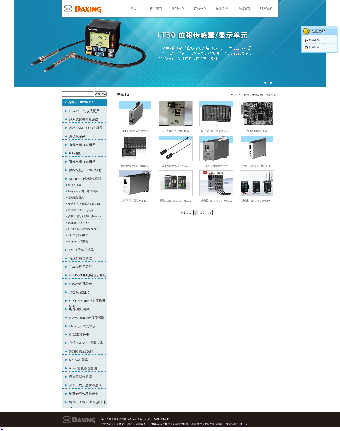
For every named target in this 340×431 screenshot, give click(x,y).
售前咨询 (314, 40)
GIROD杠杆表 (79, 334)
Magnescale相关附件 (79, 222)
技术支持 (222, 8)
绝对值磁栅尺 (76, 197)
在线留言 (244, 8)
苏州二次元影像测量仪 (85, 385)
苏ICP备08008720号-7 (160, 418)
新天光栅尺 (163, 424)
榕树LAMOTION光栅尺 (86, 128)
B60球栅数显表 (179, 424)
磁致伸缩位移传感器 (83, 393)
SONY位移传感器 (213, 424)
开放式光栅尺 (231, 424)
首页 (134, 8)
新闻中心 (178, 8)
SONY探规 (150, 424)
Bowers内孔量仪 (80, 284)
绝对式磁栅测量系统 (83, 119)
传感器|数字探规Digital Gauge (84, 203)
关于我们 (156, 8)
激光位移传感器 (80, 377)
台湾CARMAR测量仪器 (86, 343)
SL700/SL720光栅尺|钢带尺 (83, 228)
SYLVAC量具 (78, 360)
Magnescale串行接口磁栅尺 (83, 191)
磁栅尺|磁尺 (75, 184)
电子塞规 (119, 424)
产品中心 (200, 8)
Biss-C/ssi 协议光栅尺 (84, 111)
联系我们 (266, 8)
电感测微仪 (195, 424)
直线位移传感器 (80, 258)
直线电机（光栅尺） (83, 161)
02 (170, 43)
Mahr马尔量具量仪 (82, 326)
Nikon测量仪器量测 (83, 368)
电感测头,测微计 (81, 309)
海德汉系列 (77, 136)
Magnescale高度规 (78, 241)
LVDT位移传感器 (81, 250)
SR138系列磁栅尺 (78, 235)
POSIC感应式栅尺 (82, 351)
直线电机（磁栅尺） (83, 145)
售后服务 (314, 46)
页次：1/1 (205, 212)
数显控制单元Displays (80, 210)
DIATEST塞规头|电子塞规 (87, 275)
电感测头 (130, 424)
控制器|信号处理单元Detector (84, 216)
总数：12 (186, 212)
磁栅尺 (140, 424)
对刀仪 (243, 424)
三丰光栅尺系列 (80, 267)
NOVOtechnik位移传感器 (86, 317)
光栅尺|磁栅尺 (79, 292)
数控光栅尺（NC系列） (86, 170)
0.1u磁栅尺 (77, 153)
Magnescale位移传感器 (85, 178)
